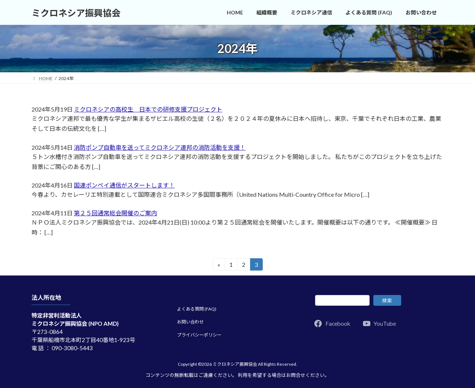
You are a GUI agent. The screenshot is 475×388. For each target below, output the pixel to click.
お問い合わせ (190, 322)
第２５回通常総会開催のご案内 (115, 212)
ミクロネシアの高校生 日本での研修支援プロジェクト (148, 109)
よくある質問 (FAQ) (196, 309)
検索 (387, 300)
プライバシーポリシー (199, 334)
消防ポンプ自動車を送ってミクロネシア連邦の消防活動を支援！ (160, 147)
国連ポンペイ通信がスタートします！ (124, 185)
